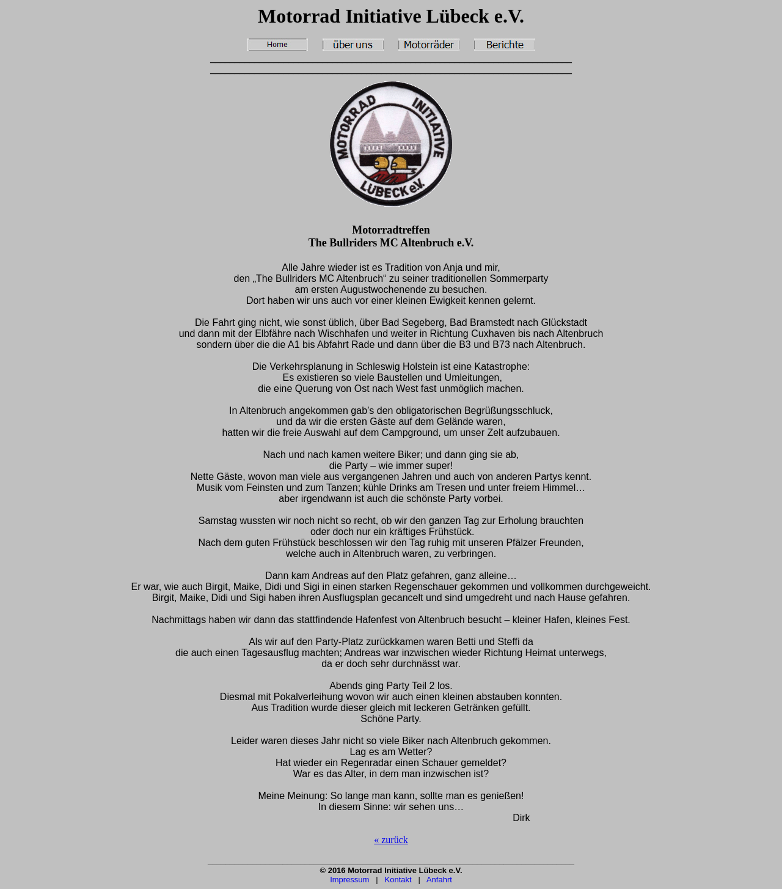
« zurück (391, 840)
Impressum (349, 879)
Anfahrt (439, 879)
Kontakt (398, 879)
